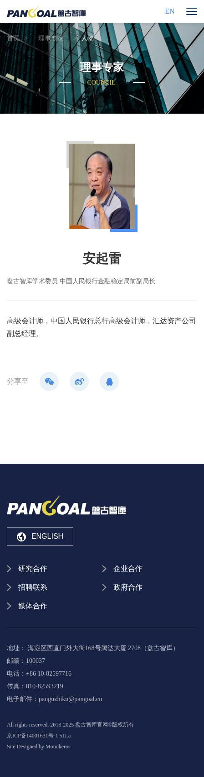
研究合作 (32, 568)
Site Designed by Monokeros (39, 746)
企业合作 (128, 568)
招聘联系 (32, 587)
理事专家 (51, 38)
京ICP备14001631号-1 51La (39, 735)
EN (169, 11)
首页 (13, 38)
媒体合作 (32, 606)
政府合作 (128, 587)
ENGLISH (40, 536)
